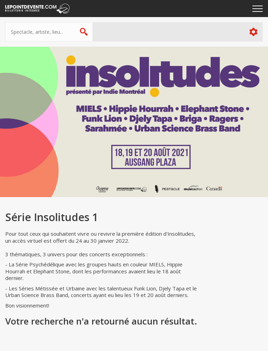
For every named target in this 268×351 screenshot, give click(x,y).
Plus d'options (253, 31)
